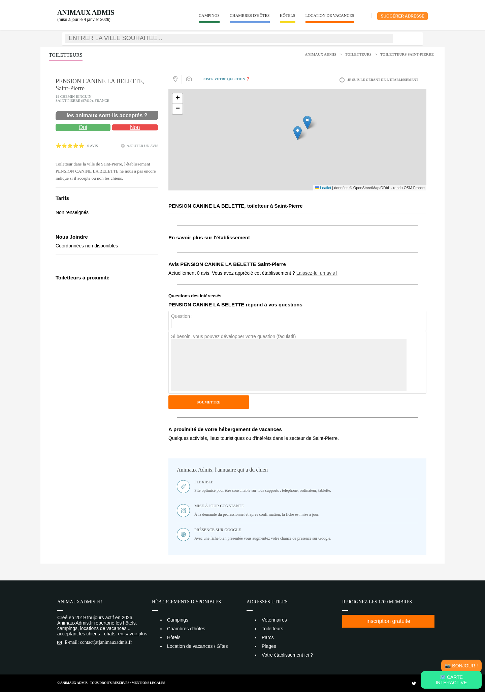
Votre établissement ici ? (287, 655)
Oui (83, 127)
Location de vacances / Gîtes (197, 646)
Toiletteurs (358, 54)
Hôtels (287, 15)
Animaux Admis (85, 12)
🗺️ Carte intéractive (451, 679)
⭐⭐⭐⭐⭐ (70, 145)
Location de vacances (329, 15)
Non (135, 127)
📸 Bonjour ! (461, 665)
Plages (269, 646)
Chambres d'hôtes (250, 15)
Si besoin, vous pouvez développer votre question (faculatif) (233, 336)
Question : (182, 316)
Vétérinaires (274, 620)
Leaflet (323, 188)
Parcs (268, 637)
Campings (209, 15)
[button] (297, 133)
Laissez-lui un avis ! (316, 273)
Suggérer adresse (402, 16)
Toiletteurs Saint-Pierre (407, 54)
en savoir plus (132, 633)
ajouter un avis (142, 146)
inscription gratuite (388, 621)
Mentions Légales (148, 683)
